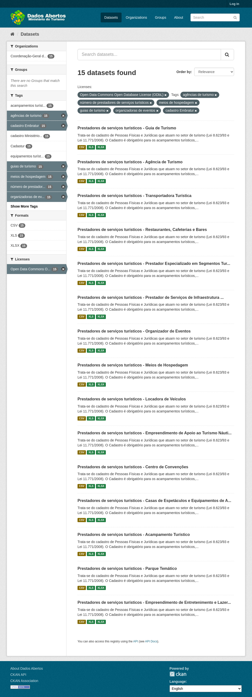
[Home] (12, 34)
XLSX (100, 147)
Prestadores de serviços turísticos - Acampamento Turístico (134, 534)
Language (178, 681)
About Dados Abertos (26, 668)
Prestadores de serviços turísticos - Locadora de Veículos (132, 399)
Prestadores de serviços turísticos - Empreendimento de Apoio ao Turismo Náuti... (155, 433)
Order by (183, 72)
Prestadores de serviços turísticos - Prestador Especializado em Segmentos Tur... (154, 263)
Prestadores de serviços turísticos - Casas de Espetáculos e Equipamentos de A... (154, 501)
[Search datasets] (215, 17)
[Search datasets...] (149, 54)
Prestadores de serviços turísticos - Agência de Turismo (130, 162)
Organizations (136, 17)
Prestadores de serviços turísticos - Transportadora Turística (134, 196)
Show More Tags (24, 206)
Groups (160, 17)
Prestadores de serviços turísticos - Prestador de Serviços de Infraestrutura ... (151, 297)
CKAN (178, 674)
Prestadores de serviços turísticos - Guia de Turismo (127, 128)
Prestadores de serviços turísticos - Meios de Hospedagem (133, 365)
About (178, 17)
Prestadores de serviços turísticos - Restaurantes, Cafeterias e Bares (142, 229)
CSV (81, 147)
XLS (90, 147)
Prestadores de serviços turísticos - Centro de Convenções (133, 467)
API (135, 641)
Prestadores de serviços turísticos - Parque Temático (127, 568)
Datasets (111, 17)
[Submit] (235, 17)
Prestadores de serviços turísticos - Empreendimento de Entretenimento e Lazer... (154, 602)
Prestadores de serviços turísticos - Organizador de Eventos (134, 331)
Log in (234, 4)
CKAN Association (24, 681)
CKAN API (18, 675)
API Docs (151, 641)
